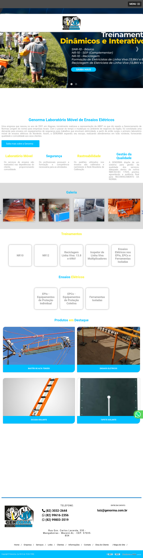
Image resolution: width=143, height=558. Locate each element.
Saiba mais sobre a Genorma (20, 143)
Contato (87, 545)
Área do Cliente (102, 545)
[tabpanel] (71, 48)
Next (137, 48)
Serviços (40, 545)
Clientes (60, 545)
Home (16, 545)
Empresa (28, 545)
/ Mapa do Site (118, 545)
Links (50, 545)
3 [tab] (76, 84)
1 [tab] (66, 84)
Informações (74, 545)
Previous (6, 48)
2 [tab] (71, 84)
